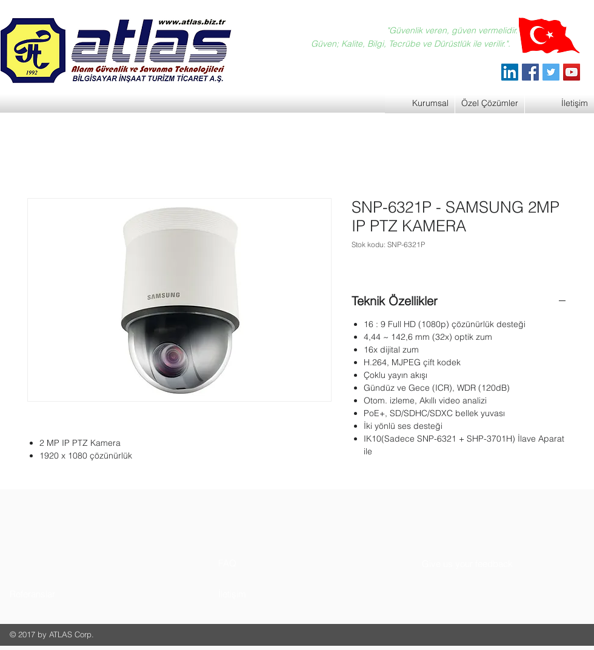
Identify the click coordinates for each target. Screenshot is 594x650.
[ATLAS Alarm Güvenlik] (509, 72)
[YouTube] (571, 72)
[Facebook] (530, 72)
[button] (55, 594)
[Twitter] (550, 72)
